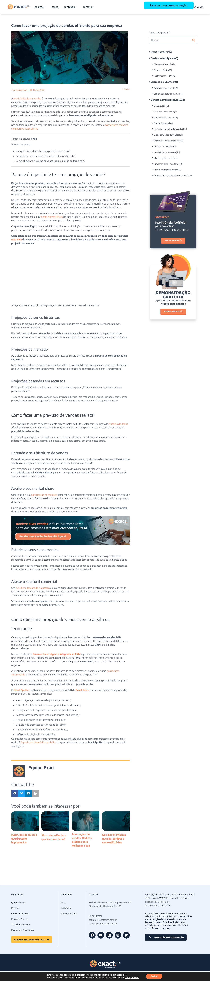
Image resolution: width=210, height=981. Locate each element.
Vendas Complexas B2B (164, 99)
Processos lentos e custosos (166, 164)
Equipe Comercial (162, 123)
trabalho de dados (118, 423)
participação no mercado (44, 494)
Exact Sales (82, 690)
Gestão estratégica (162, 58)
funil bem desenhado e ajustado (32, 587)
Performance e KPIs (163, 76)
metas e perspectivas (51, 216)
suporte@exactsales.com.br (103, 923)
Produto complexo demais (166, 169)
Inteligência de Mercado (165, 152)
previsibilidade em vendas (27, 98)
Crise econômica (161, 70)
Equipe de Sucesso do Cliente (167, 93)
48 (95, 916)
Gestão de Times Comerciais (166, 140)
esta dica (16, 239)
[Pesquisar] (193, 40)
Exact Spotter (22, 690)
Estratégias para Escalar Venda (168, 129)
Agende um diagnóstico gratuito (37, 742)
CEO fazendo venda (163, 64)
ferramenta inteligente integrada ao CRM (57, 654)
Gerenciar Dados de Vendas (166, 135)
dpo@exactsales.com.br (157, 901)
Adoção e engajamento (164, 88)
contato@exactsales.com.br (103, 919)
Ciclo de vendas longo (164, 111)
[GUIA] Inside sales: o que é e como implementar (24, 838)
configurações (132, 977)
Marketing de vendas (163, 158)
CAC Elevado (159, 105)
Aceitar (154, 976)
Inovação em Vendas (163, 146)
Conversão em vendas (164, 117)
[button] (14, 793)
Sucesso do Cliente (162, 81)
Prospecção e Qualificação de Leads (170, 175)
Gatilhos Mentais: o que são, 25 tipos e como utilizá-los (114, 838)
